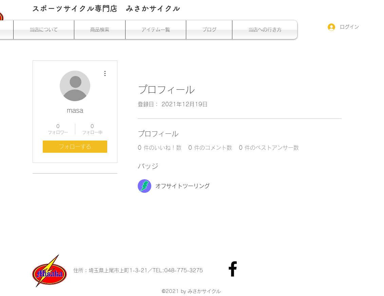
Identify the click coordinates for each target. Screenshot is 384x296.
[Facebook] (233, 269)
